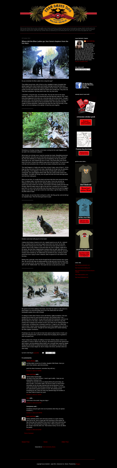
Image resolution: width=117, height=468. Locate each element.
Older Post (65, 442)
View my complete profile (81, 61)
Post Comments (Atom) (48, 447)
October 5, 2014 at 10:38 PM (34, 413)
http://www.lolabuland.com (81, 277)
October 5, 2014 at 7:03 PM (33, 371)
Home (45, 442)
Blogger (78, 464)
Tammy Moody (30, 361)
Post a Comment (28, 433)
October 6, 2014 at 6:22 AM (33, 429)
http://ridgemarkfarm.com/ (81, 274)
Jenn (27, 398)
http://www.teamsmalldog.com (82, 267)
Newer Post (25, 442)
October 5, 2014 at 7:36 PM (33, 394)
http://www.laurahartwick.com (82, 265)
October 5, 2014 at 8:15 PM (33, 403)
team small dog (30, 374)
